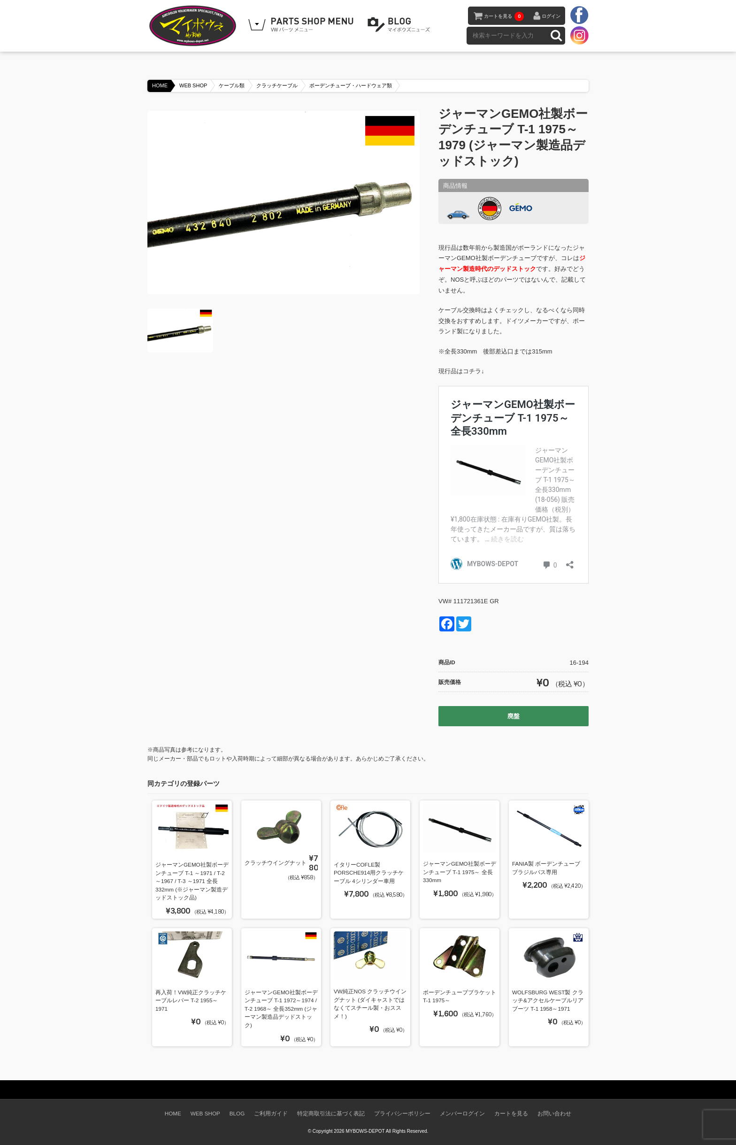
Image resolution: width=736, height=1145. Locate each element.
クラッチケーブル (277, 85)
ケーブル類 (232, 85)
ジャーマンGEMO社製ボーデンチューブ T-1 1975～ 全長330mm (459, 872)
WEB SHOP (193, 85)
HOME (160, 85)
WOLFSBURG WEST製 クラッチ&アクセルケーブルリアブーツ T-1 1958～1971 (547, 1000)
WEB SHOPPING (302, 24)
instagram (579, 35)
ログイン (551, 16)
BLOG (400, 24)
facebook (579, 15)
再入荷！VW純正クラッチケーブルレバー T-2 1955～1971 (190, 1000)
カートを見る (504, 16)
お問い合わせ (554, 1113)
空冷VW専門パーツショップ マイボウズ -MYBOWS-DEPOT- (194, 26)
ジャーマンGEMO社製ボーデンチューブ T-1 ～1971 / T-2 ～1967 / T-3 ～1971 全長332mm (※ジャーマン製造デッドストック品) (192, 880)
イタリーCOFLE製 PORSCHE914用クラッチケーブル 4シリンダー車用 (369, 872)
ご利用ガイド (271, 1113)
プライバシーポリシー (402, 1113)
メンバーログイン (462, 1113)
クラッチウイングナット (276, 863)
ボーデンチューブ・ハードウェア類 (350, 85)
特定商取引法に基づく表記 (331, 1113)
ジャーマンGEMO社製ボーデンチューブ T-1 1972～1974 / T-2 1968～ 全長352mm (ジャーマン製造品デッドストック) (281, 1008)
